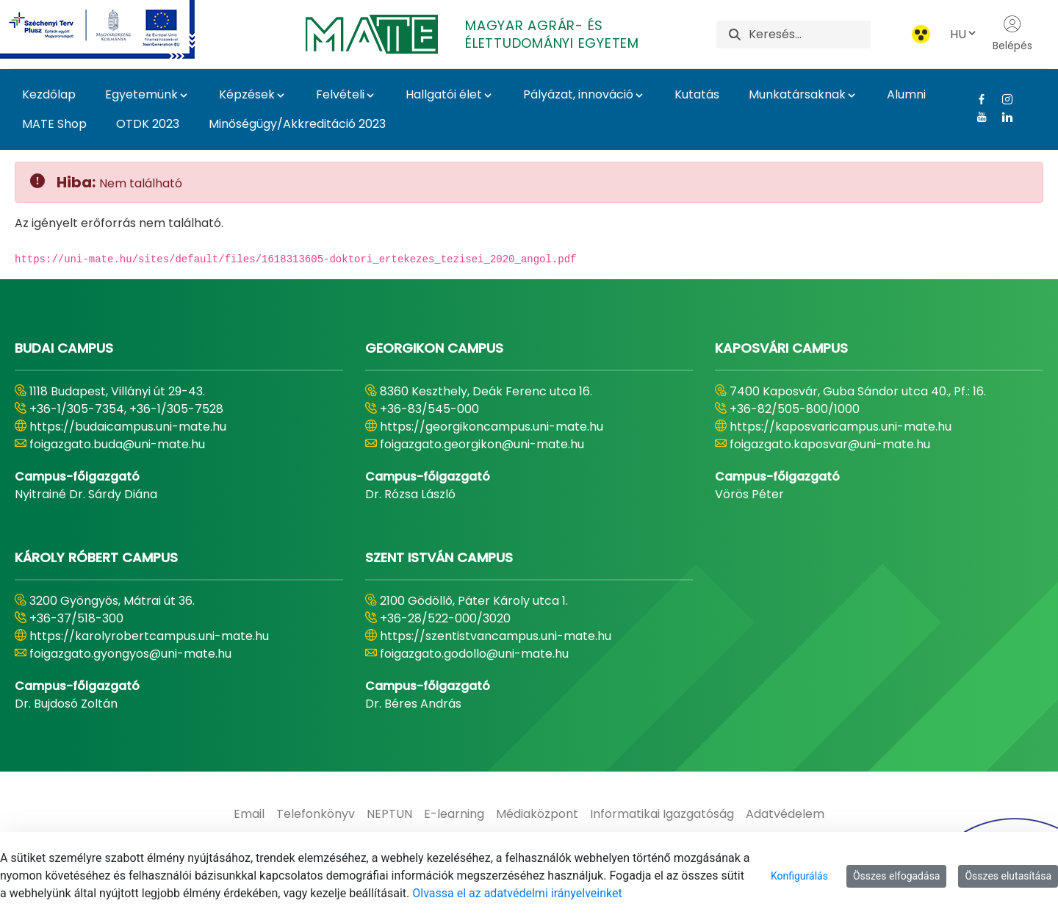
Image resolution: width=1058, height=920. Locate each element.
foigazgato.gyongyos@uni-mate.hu (130, 653)
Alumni (906, 94)
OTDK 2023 (147, 123)
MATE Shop (54, 123)
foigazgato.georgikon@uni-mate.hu (482, 444)
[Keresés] (810, 34)
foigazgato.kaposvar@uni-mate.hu (830, 444)
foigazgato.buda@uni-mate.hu (117, 444)
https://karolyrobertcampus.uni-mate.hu (149, 636)
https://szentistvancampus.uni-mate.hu (495, 636)
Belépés (1012, 34)
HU (964, 34)
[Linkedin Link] (1001, 117)
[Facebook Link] (976, 99)
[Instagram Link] (1001, 99)
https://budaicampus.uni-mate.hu (127, 426)
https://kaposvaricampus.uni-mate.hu (840, 426)
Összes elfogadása (896, 876)
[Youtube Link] (976, 117)
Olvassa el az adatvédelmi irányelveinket (517, 893)
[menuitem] (249, 814)
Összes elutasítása (1008, 876)
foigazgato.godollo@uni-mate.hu (474, 653)
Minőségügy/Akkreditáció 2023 (297, 123)
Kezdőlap (49, 94)
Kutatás (696, 94)
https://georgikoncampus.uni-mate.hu (491, 426)
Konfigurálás (799, 876)
